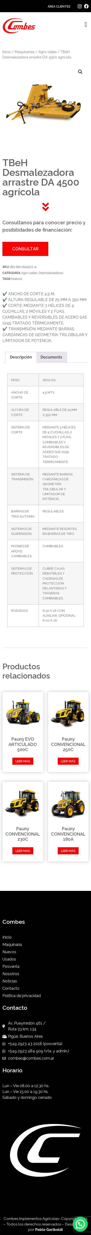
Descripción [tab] (21, 357)
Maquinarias (24, 52)
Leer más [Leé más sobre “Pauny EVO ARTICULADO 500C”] (23, 761)
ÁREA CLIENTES (59, 6)
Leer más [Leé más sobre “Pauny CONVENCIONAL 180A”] (68, 851)
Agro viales (47, 52)
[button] (86, 24)
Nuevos (16, 279)
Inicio (6, 52)
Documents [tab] (51, 357)
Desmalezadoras (51, 273)
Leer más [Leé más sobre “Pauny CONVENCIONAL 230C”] (23, 851)
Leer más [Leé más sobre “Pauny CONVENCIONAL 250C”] (68, 761)
